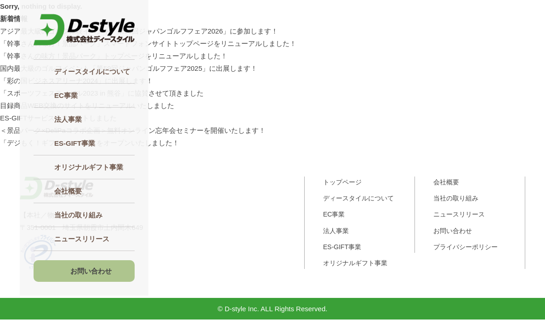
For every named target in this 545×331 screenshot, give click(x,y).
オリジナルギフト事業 (88, 167)
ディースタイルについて (92, 71)
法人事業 (68, 119)
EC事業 (66, 95)
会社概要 (68, 191)
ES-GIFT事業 (342, 247)
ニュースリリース (81, 239)
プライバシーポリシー (465, 247)
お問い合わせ (91, 271)
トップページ (342, 182)
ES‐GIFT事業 (74, 143)
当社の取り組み (78, 215)
